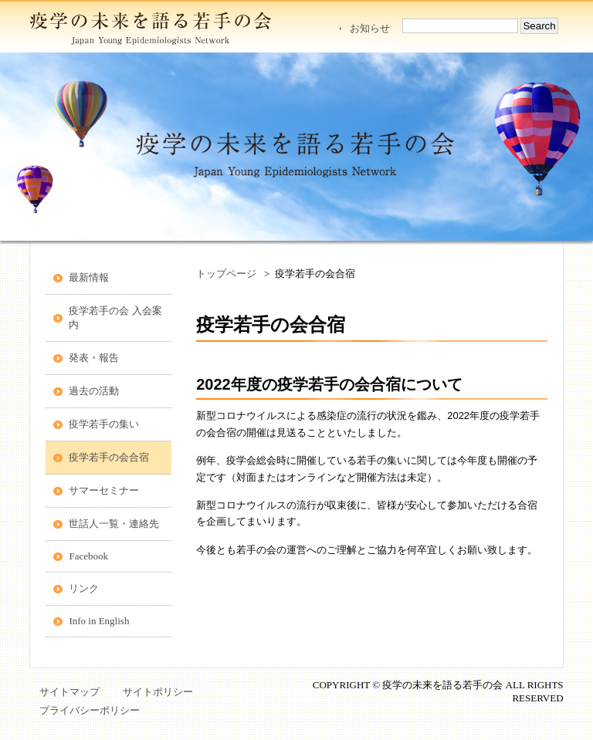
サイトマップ (69, 692)
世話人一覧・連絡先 (114, 523)
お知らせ (370, 28)
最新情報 (89, 277)
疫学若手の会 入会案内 (115, 317)
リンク (84, 588)
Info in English (99, 621)
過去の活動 (94, 391)
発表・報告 (94, 357)
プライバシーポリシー (89, 710)
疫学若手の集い (104, 424)
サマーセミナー (104, 490)
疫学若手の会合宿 (109, 457)
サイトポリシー (158, 692)
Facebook (88, 556)
